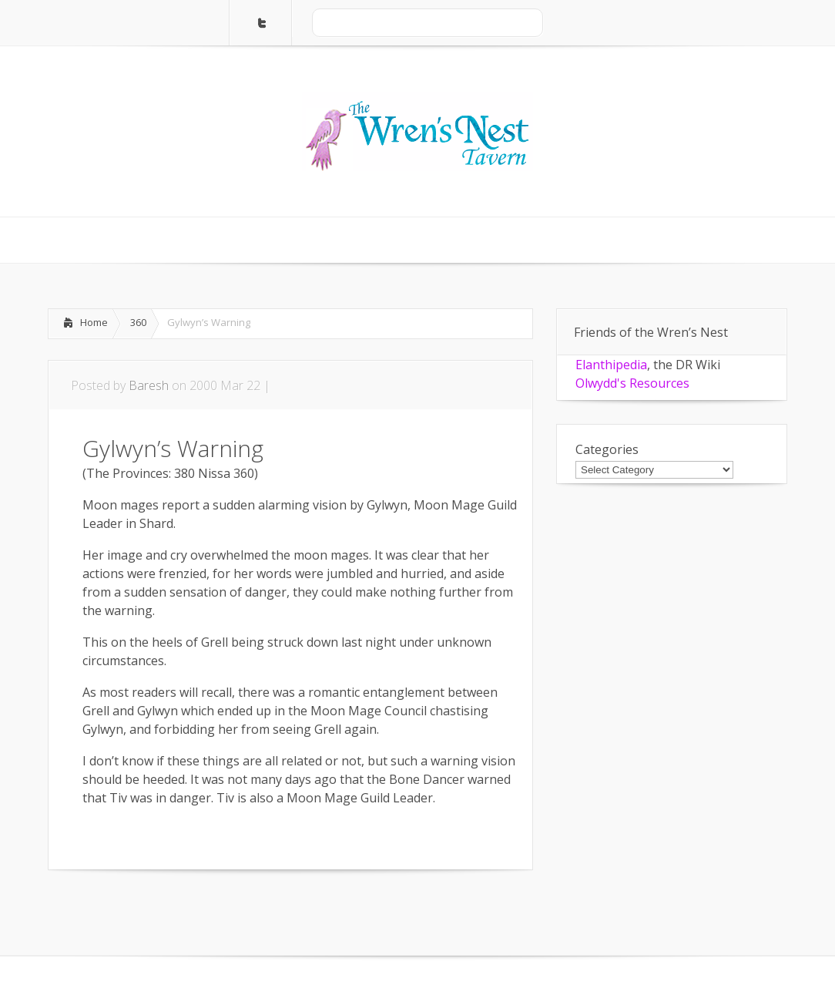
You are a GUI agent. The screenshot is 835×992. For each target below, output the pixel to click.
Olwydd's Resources (632, 383)
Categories (607, 449)
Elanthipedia (611, 364)
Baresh (149, 385)
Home (94, 322)
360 (138, 322)
